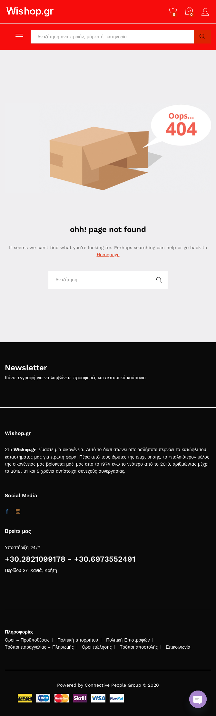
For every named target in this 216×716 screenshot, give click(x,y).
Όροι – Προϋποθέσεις (27, 640)
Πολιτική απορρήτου (77, 640)
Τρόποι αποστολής (139, 647)
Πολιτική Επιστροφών (128, 640)
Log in (206, 12)
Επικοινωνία (178, 647)
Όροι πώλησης (97, 647)
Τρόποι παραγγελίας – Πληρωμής (39, 647)
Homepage (108, 254)
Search (202, 37)
